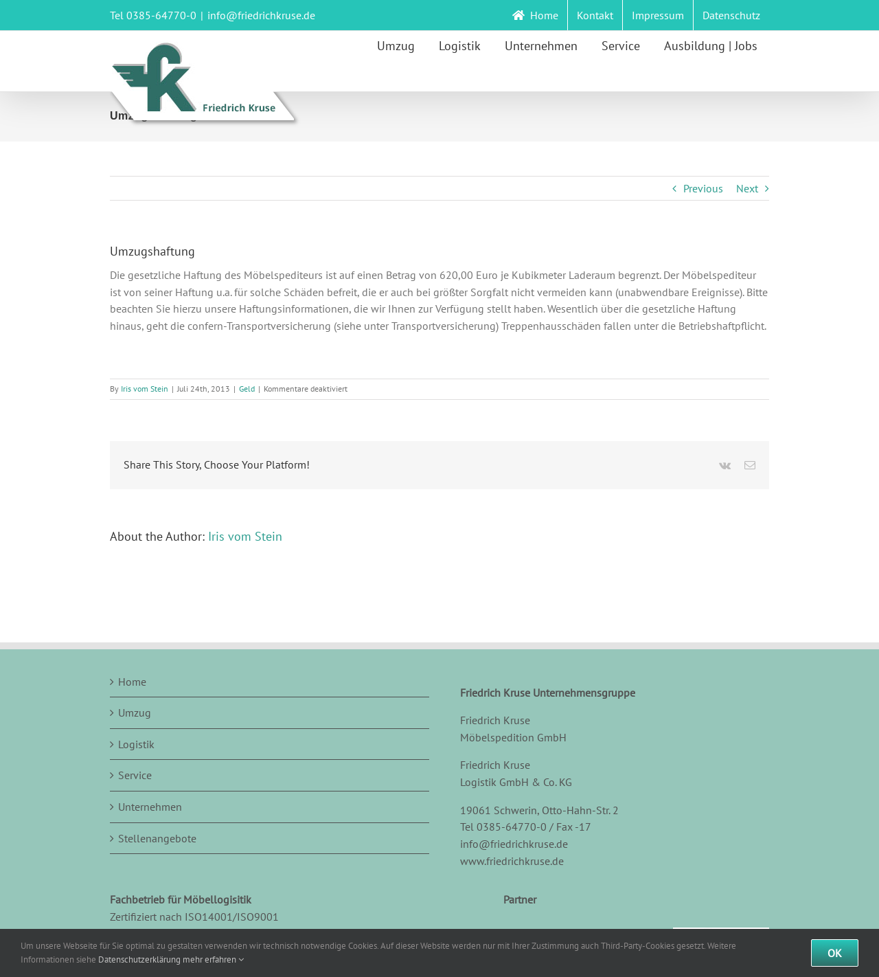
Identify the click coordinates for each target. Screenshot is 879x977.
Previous (703, 188)
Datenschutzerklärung (139, 959)
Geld (247, 388)
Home (132, 681)
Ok (834, 953)
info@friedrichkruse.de (261, 15)
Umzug (134, 712)
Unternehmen (150, 806)
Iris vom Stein (144, 388)
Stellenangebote (157, 838)
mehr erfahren (213, 959)
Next (747, 188)
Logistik (136, 744)
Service (135, 775)
